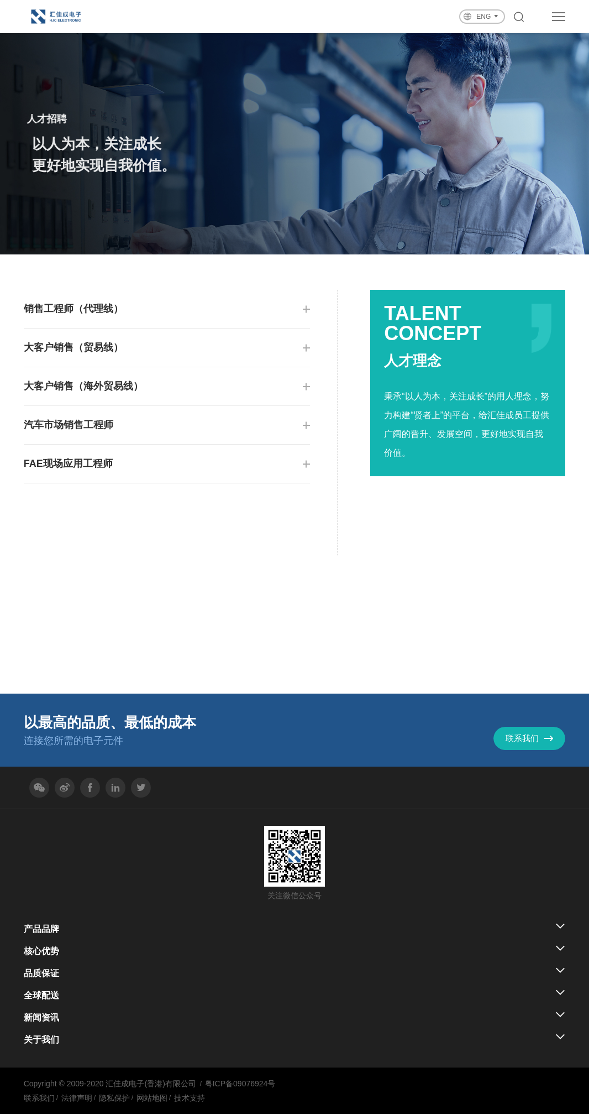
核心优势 (41, 951)
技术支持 (189, 1098)
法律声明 (76, 1098)
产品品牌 (41, 929)
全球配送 (41, 995)
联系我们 (39, 1098)
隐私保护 (114, 1098)
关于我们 (41, 1039)
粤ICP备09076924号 (240, 1083)
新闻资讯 (41, 1017)
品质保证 (41, 973)
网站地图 (151, 1098)
